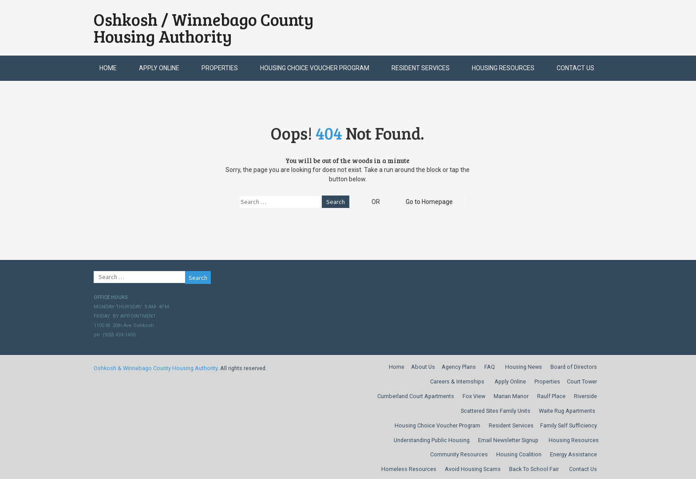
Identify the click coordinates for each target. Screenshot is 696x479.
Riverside (585, 396)
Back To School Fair (534, 469)
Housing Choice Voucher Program (314, 68)
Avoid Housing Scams (473, 469)
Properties (220, 68)
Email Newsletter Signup (508, 440)
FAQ (489, 366)
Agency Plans (459, 366)
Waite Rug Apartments (567, 410)
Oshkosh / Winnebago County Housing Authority (204, 28)
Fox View (474, 396)
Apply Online (159, 68)
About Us (423, 366)
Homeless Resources (408, 469)
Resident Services (421, 68)
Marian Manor (511, 396)
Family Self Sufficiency (568, 425)
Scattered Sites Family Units (495, 410)
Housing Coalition (519, 454)
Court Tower (582, 381)
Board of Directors (573, 366)
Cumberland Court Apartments (415, 396)
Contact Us (575, 68)
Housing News (523, 366)
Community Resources (459, 454)
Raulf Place (551, 396)
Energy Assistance (573, 454)
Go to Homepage (429, 201)
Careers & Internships (457, 381)
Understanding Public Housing (432, 440)
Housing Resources (503, 68)
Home (108, 68)
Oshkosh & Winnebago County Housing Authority (156, 368)
